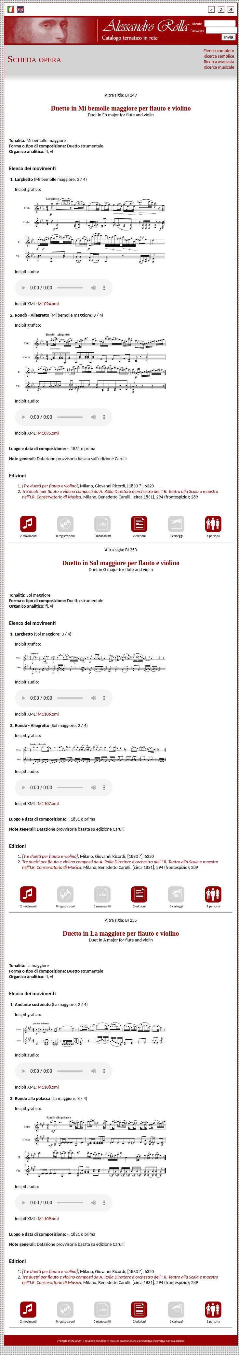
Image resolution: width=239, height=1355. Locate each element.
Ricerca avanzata (219, 61)
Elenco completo (219, 50)
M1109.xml (48, 1218)
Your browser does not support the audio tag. (64, 288)
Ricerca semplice (219, 56)
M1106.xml (48, 714)
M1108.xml (48, 1087)
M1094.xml (48, 304)
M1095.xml (48, 433)
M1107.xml (48, 803)
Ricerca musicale (219, 67)
